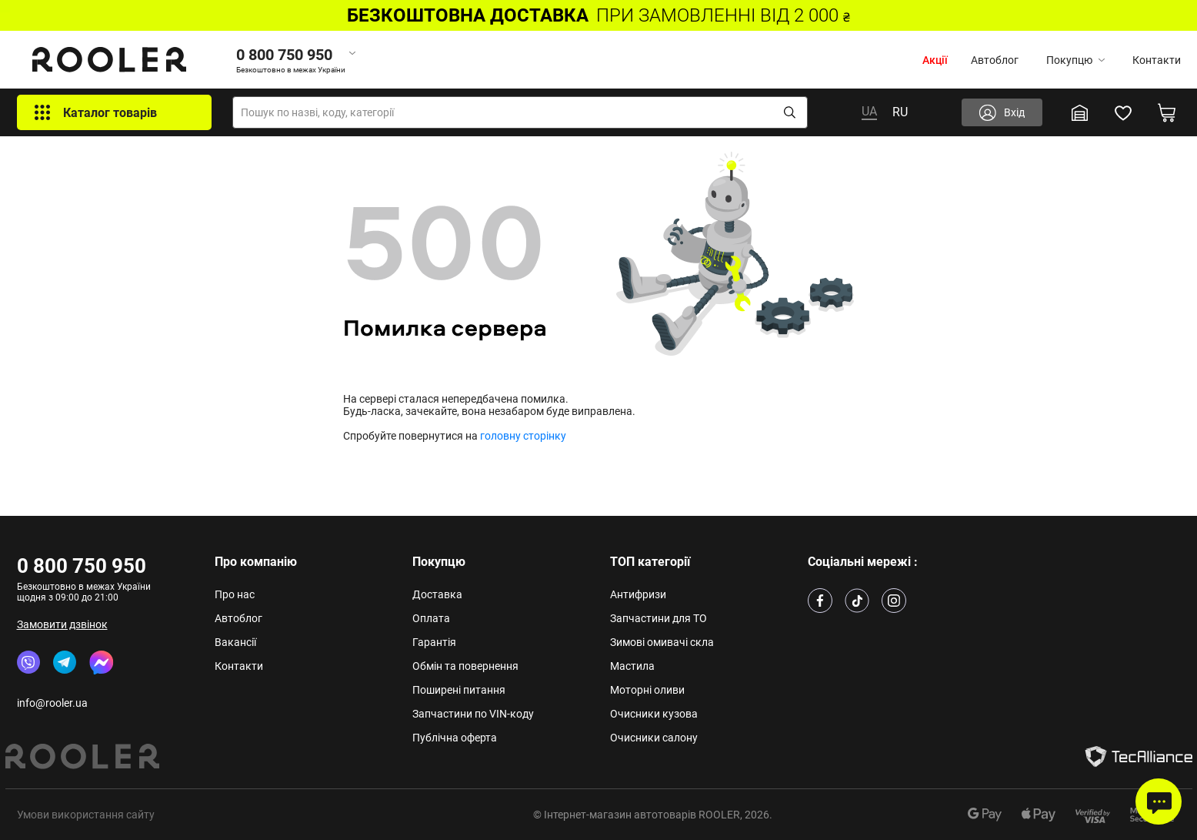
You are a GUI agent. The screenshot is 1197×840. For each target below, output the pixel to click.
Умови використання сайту (86, 814)
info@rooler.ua (52, 703)
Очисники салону (654, 737)
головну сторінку (523, 436)
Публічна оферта (454, 737)
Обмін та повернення (465, 666)
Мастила (632, 666)
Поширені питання (458, 690)
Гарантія (434, 642)
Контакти (1156, 60)
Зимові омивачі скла (662, 642)
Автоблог (995, 60)
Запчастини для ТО (658, 618)
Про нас (235, 594)
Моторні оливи (647, 690)
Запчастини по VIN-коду (473, 714)
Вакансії (235, 642)
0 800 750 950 (81, 565)
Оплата (431, 618)
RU (900, 112)
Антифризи (638, 594)
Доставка (437, 594)
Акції (935, 60)
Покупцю (1075, 60)
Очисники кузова (654, 714)
